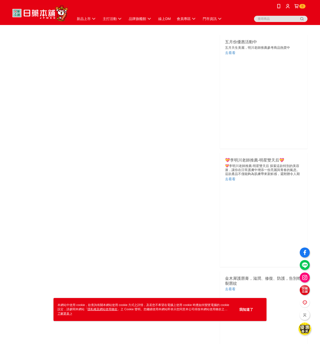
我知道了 (246, 310)
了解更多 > (65, 313)
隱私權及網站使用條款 (103, 309)
